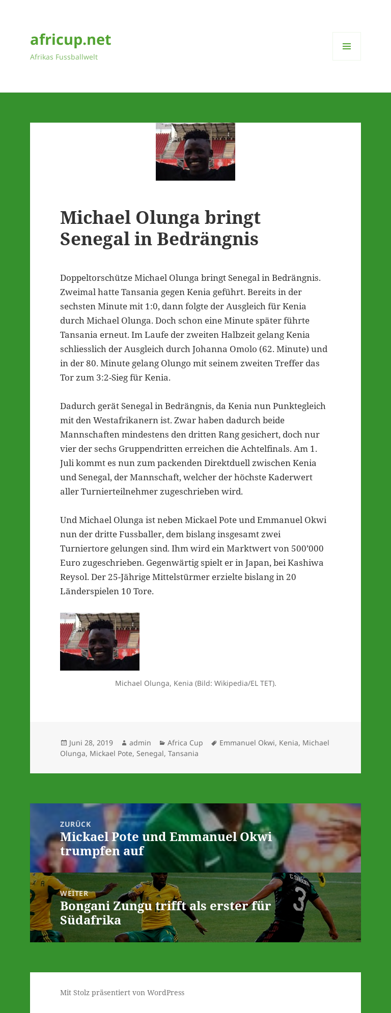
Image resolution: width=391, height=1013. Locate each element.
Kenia (288, 742)
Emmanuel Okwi (247, 742)
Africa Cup (185, 742)
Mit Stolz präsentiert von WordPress (122, 992)
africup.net (70, 39)
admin (140, 742)
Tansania (183, 753)
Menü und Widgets (347, 60)
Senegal (150, 753)
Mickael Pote (111, 753)
